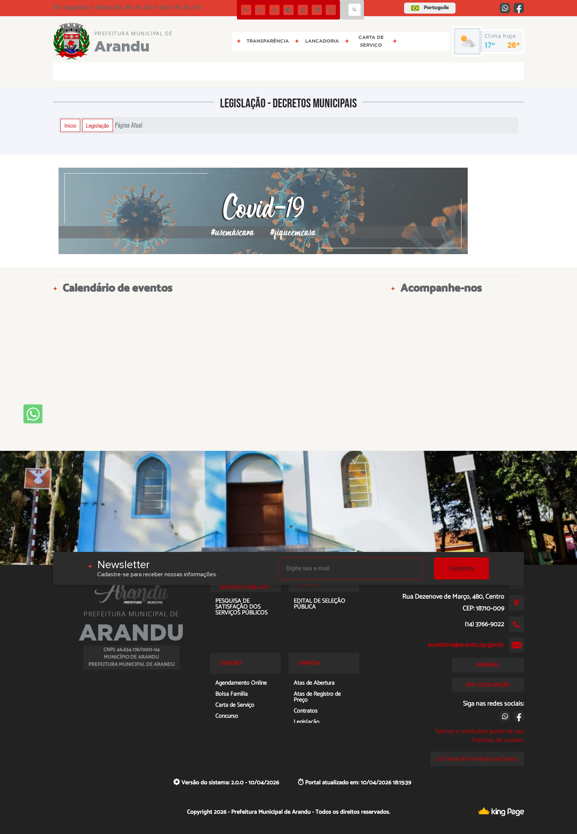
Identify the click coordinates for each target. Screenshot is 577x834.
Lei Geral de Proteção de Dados (477, 758)
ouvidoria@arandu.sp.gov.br (466, 645)
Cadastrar (461, 568)
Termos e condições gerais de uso (479, 731)
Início (70, 125)
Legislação (97, 125)
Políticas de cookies (498, 740)
